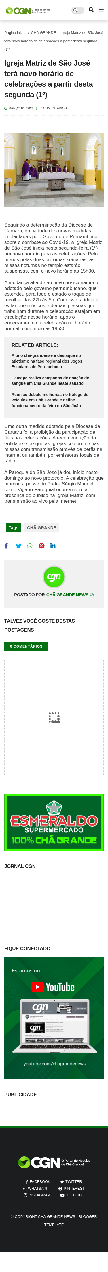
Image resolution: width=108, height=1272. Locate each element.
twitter (73, 1181)
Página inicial (15, 32)
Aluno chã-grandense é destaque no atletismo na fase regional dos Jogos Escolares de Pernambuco (47, 361)
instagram (39, 1195)
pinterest (74, 1188)
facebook (40, 1181)
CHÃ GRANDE (43, 32)
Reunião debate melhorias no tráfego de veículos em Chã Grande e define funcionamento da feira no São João (50, 400)
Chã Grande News (56, 1216)
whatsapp (38, 1188)
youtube (75, 1195)
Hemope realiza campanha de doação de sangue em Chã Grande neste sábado (50, 381)
